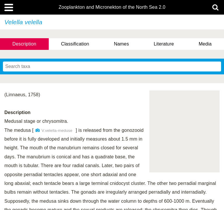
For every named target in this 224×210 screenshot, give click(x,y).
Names (121, 43)
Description (24, 43)
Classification (75, 43)
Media (205, 43)
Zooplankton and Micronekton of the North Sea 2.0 (112, 7)
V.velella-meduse (57, 130)
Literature (164, 43)
